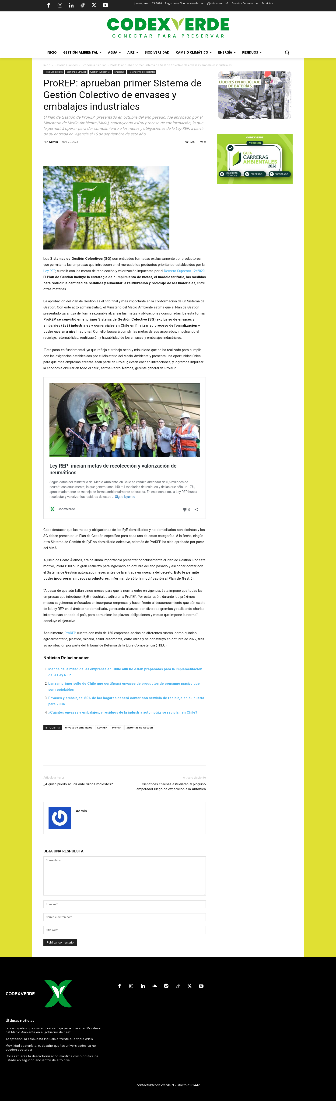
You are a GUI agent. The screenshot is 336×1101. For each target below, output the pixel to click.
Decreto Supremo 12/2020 (184, 271)
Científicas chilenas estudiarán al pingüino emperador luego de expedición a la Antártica (171, 786)
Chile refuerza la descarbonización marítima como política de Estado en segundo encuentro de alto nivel (52, 1058)
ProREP (70, 633)
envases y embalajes (78, 727)
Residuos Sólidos (66, 65)
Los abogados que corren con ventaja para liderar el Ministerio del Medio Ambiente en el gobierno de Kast (53, 1030)
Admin (53, 142)
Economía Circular (94, 65)
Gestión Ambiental (100, 71)
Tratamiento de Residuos (141, 71)
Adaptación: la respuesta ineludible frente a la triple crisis (49, 1039)
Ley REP (49, 271)
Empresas (119, 71)
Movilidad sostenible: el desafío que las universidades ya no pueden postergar (51, 1047)
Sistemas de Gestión (139, 727)
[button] (287, 52)
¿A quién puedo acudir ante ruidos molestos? (78, 784)
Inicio (46, 65)
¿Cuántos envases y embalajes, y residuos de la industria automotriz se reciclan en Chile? (122, 712)
